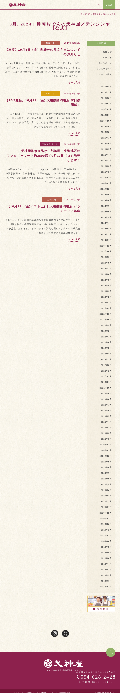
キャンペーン (105, 63)
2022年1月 (106, 371)
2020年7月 (106, 473)
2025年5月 (106, 149)
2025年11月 (106, 115)
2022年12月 (106, 308)
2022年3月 (106, 359)
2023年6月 (106, 274)
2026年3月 (106, 92)
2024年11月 (106, 183)
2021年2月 (106, 433)
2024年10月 (106, 189)
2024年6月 (106, 212)
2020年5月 (106, 484)
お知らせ (50, 43)
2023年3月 (106, 291)
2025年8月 (106, 132)
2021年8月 (106, 399)
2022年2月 (106, 365)
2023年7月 (106, 268)
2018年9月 (106, 547)
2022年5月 (106, 348)
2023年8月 (106, 263)
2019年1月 (106, 530)
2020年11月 (106, 450)
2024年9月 (106, 195)
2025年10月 (106, 121)
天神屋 (22, 4)
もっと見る (74, 82)
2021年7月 (106, 405)
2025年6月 (106, 143)
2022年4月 (106, 354)
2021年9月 (106, 393)
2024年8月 (106, 200)
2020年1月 (106, 507)
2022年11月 (106, 314)
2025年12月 (106, 109)
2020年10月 (106, 456)
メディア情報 (105, 74)
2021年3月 (106, 428)
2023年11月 (106, 246)
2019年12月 (106, 513)
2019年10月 (106, 524)
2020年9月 (106, 462)
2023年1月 (106, 303)
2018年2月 (106, 575)
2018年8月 (106, 553)
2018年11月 (106, 535)
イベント (50, 93)
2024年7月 (106, 206)
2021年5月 (106, 416)
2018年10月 (106, 541)
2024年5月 (106, 217)
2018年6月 (106, 558)
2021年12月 (106, 376)
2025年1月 (106, 172)
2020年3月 (106, 496)
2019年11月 (106, 518)
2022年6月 (106, 342)
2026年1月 (106, 104)
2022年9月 (106, 325)
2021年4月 (106, 422)
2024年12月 (106, 178)
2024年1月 (106, 240)
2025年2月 (106, 166)
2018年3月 (106, 570)
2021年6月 (106, 410)
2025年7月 (106, 138)
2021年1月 (106, 439)
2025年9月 (106, 126)
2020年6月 (106, 479)
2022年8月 (106, 331)
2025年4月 (106, 155)
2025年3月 (106, 160)
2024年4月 (106, 223)
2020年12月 (106, 445)
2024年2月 (106, 234)
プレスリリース (50, 144)
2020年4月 (106, 490)
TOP (110, 653)
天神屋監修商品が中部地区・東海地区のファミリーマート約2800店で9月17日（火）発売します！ (43, 155)
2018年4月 (106, 564)
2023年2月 (106, 297)
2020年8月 (106, 467)
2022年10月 (106, 320)
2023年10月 (106, 251)
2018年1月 (106, 581)
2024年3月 (106, 229)
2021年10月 (106, 388)
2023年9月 (106, 257)
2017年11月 (106, 587)
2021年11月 (106, 382)
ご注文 (109, 4)
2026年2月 (106, 98)
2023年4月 (106, 285)
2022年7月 (106, 337)
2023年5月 (106, 280)
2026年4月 (106, 87)
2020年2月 (106, 501)
